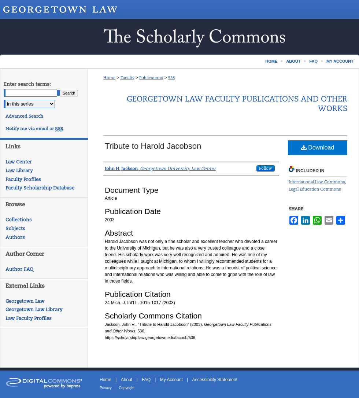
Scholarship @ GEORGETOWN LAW (179, 37)
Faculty (127, 77)
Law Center (18, 162)
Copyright (126, 388)
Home (109, 77)
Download (317, 147)
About (126, 379)
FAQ (146, 379)
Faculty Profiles (23, 179)
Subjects (15, 228)
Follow (265, 168)
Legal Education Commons (315, 189)
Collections (18, 219)
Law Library (19, 170)
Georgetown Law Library (33, 309)
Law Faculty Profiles (28, 318)
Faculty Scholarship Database (39, 188)
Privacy (106, 388)
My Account (171, 379)
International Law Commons (317, 181)
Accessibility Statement (214, 379)
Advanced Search (24, 116)
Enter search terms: (27, 84)
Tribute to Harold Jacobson (153, 146)
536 (171, 77)
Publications (151, 77)
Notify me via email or (34, 128)
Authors (15, 237)
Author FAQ (19, 269)
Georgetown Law (24, 301)
